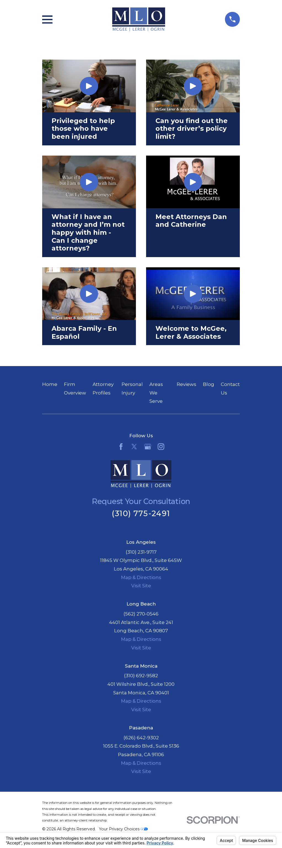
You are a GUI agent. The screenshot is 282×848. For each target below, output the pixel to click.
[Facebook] (121, 446)
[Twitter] (134, 446)
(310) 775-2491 (141, 513)
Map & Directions (141, 577)
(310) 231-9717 (141, 552)
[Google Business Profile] (147, 446)
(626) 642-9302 (141, 737)
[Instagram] (161, 446)
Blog (208, 384)
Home (49, 384)
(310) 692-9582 (141, 675)
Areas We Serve (156, 393)
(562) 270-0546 (141, 614)
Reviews (186, 384)
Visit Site (141, 585)
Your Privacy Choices (123, 828)
